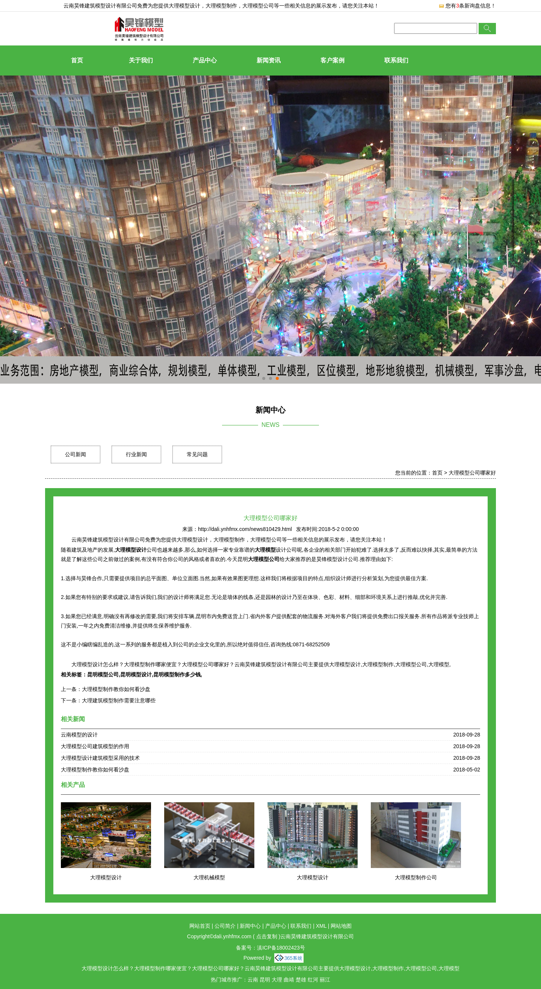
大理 (277, 980)
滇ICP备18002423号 (281, 948)
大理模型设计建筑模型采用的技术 (100, 758)
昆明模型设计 (136, 674)
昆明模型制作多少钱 (177, 674)
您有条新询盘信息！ (467, 6)
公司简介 (225, 926)
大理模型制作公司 (416, 877)
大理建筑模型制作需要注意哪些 (119, 700)
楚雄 (301, 980)
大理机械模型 (209, 877)
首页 (77, 60)
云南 (253, 980)
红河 (313, 980)
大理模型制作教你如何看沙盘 (116, 689)
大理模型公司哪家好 (472, 473)
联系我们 (396, 60)
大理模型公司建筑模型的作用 (95, 746)
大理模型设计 (184, 6)
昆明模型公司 (103, 674)
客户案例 (332, 60)
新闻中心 (250, 926)
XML (321, 926)
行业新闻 (136, 454)
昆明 (265, 980)
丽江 (325, 980)
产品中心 (205, 60)
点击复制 (266, 936)
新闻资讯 (269, 60)
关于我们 (141, 60)
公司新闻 (75, 454)
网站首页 (199, 926)
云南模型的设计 (79, 735)
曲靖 (289, 980)
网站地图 (341, 926)
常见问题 (197, 454)
